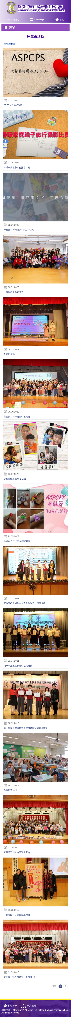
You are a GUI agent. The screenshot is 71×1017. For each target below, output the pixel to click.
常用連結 (15, 20)
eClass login (39, 20)
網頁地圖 (5, 1010)
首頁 (62, 20)
